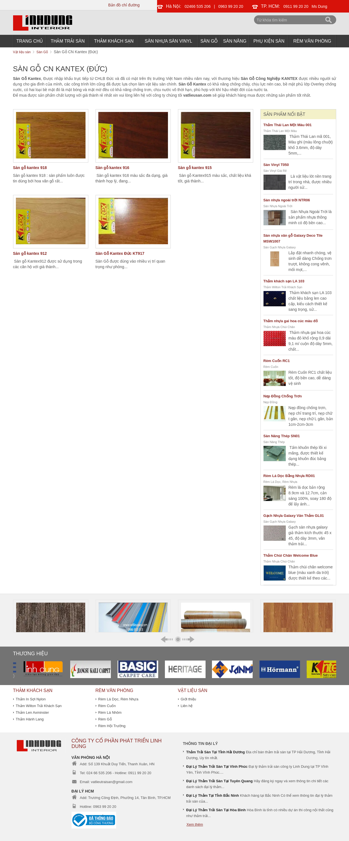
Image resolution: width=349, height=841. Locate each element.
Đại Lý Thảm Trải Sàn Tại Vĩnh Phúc (217, 766)
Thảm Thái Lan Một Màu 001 (287, 125)
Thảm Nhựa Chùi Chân (279, 327)
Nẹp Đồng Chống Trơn (282, 396)
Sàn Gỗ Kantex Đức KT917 (120, 253)
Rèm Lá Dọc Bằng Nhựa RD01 (289, 476)
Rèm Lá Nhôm (110, 712)
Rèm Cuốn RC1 (276, 361)
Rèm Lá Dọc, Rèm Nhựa (280, 481)
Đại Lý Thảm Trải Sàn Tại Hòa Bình (216, 810)
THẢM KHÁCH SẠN (114, 41)
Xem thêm (195, 824)
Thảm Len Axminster (32, 712)
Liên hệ (186, 706)
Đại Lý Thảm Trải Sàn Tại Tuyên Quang (219, 781)
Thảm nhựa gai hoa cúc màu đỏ (290, 321)
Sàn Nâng (235, 41)
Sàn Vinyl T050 (276, 165)
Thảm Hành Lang (30, 719)
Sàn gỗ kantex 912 (30, 253)
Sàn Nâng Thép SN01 (281, 436)
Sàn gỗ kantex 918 (30, 167)
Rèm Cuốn (270, 366)
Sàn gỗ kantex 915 (195, 167)
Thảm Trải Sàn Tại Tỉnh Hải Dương (215, 752)
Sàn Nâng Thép (274, 442)
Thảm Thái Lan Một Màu (280, 131)
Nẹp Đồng (270, 402)
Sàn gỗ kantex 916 (113, 167)
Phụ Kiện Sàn (269, 41)
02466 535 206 (198, 6)
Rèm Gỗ (105, 719)
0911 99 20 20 (296, 6)
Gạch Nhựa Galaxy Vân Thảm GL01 (293, 516)
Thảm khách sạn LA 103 (283, 281)
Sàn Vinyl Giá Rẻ (275, 170)
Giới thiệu (188, 699)
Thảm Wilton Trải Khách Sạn (282, 287)
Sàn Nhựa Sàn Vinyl (168, 41)
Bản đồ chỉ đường (124, 5)
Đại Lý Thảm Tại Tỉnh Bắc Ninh (212, 795)
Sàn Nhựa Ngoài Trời (277, 206)
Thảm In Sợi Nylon (31, 699)
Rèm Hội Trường (112, 726)
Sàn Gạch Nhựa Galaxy (279, 247)
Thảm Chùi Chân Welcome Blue (290, 555)
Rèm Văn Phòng (312, 41)
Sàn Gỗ (209, 41)
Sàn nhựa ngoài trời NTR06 (286, 200)
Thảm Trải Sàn (68, 41)
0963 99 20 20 (230, 6)
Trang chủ (29, 41)
